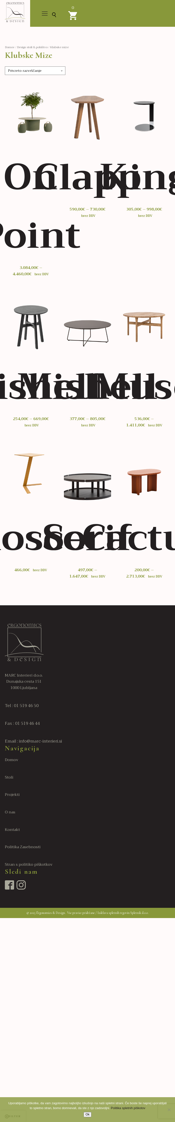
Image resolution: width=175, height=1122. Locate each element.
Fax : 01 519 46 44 (22, 723)
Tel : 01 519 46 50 (22, 705)
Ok (88, 1114)
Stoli (9, 777)
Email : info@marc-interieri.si (33, 741)
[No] (168, 1109)
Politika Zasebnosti (23, 847)
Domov (10, 47)
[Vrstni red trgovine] (35, 70)
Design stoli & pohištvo (32, 47)
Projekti (12, 795)
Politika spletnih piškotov (128, 1108)
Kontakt (12, 830)
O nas (10, 812)
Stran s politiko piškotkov (28, 865)
